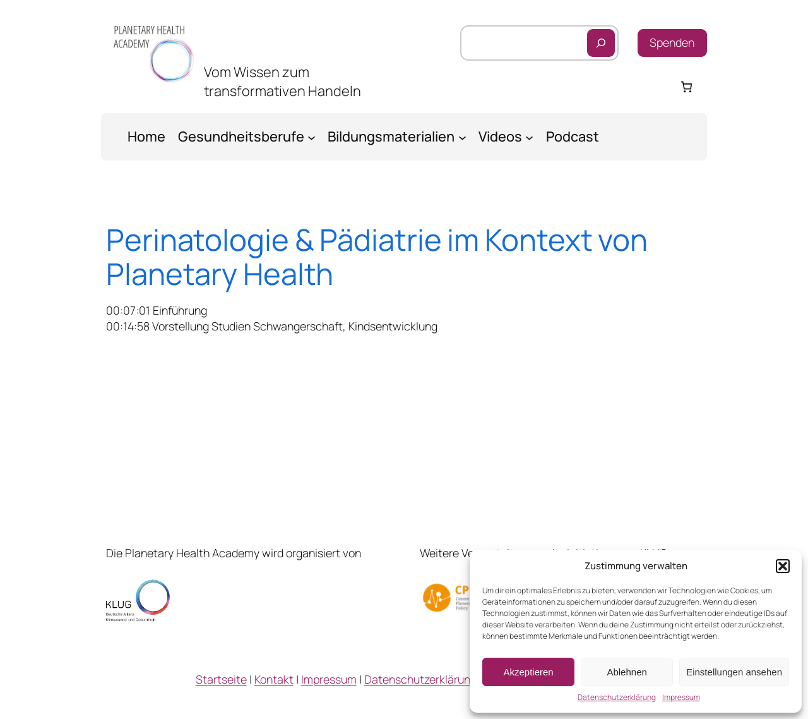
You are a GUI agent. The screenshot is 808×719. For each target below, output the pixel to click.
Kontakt (274, 679)
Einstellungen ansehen (734, 672)
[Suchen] (601, 43)
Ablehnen (626, 672)
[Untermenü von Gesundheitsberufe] (311, 137)
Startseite (221, 679)
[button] (782, 566)
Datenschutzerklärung (617, 697)
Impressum (681, 697)
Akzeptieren (528, 672)
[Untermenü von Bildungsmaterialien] (462, 137)
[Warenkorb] (686, 87)
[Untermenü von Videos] (529, 137)
